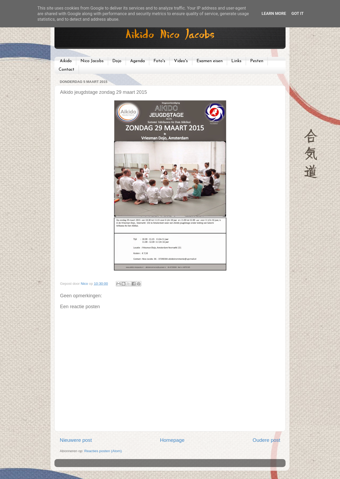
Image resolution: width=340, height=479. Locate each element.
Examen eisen (210, 61)
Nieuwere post (76, 440)
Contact (66, 69)
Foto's (159, 61)
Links (236, 61)
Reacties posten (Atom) (103, 451)
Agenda (137, 61)
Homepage (172, 440)
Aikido (66, 61)
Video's (181, 61)
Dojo (116, 61)
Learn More (274, 13)
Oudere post (266, 440)
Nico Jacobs (92, 61)
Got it (297, 13)
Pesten (256, 61)
